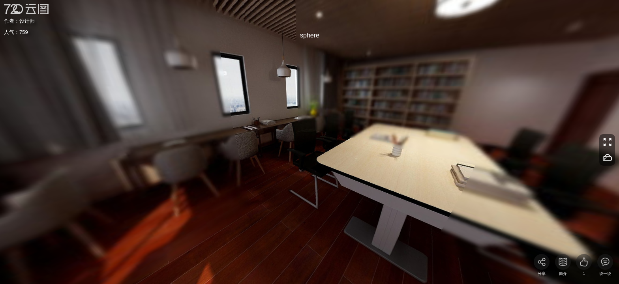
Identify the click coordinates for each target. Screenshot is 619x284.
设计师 (27, 21)
